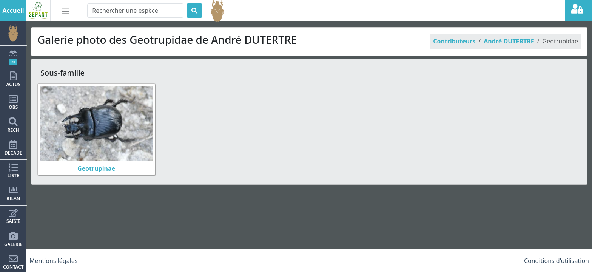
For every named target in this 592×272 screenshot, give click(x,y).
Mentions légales (53, 261)
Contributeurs (454, 41)
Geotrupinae (96, 168)
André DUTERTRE (509, 41)
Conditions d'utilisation (556, 261)
